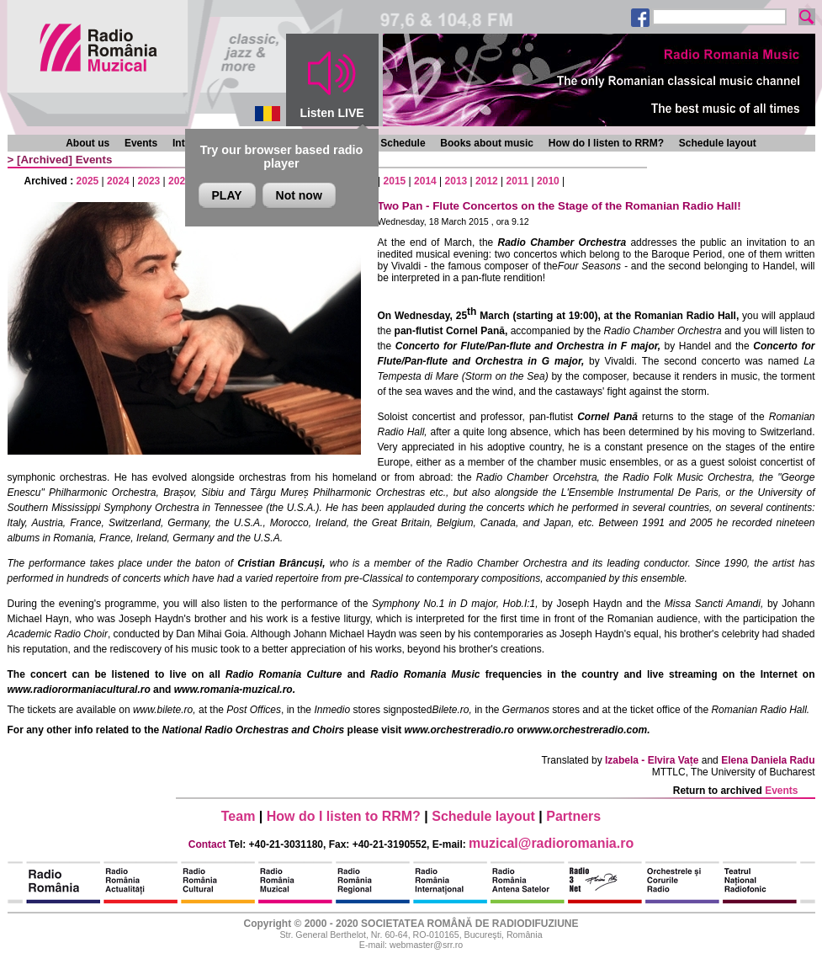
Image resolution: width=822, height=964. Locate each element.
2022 (179, 181)
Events (141, 143)
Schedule (402, 143)
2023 (149, 181)
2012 (486, 181)
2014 (425, 181)
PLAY (227, 195)
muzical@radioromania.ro (551, 843)
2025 (88, 181)
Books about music (486, 143)
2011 (517, 181)
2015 (395, 181)
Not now (299, 195)
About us (87, 143)
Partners (573, 816)
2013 (456, 181)
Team (238, 816)
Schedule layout (717, 143)
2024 (118, 181)
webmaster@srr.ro (426, 945)
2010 (548, 181)
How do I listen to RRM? (606, 143)
